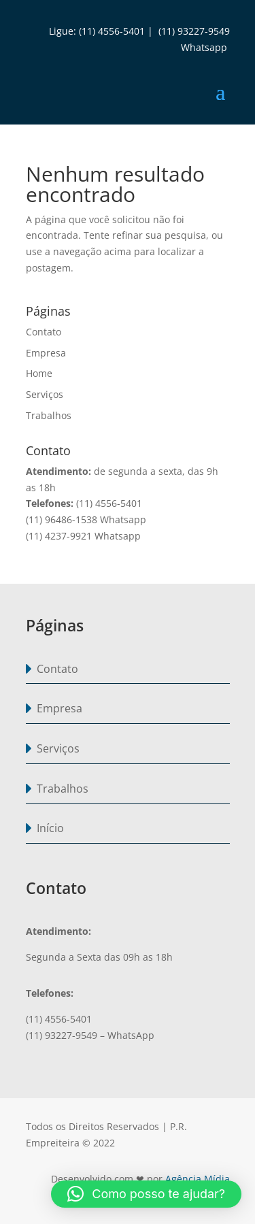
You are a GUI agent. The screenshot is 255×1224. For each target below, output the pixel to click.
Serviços (44, 394)
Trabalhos (48, 415)
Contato (43, 331)
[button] (146, 1194)
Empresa (46, 352)
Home (39, 373)
